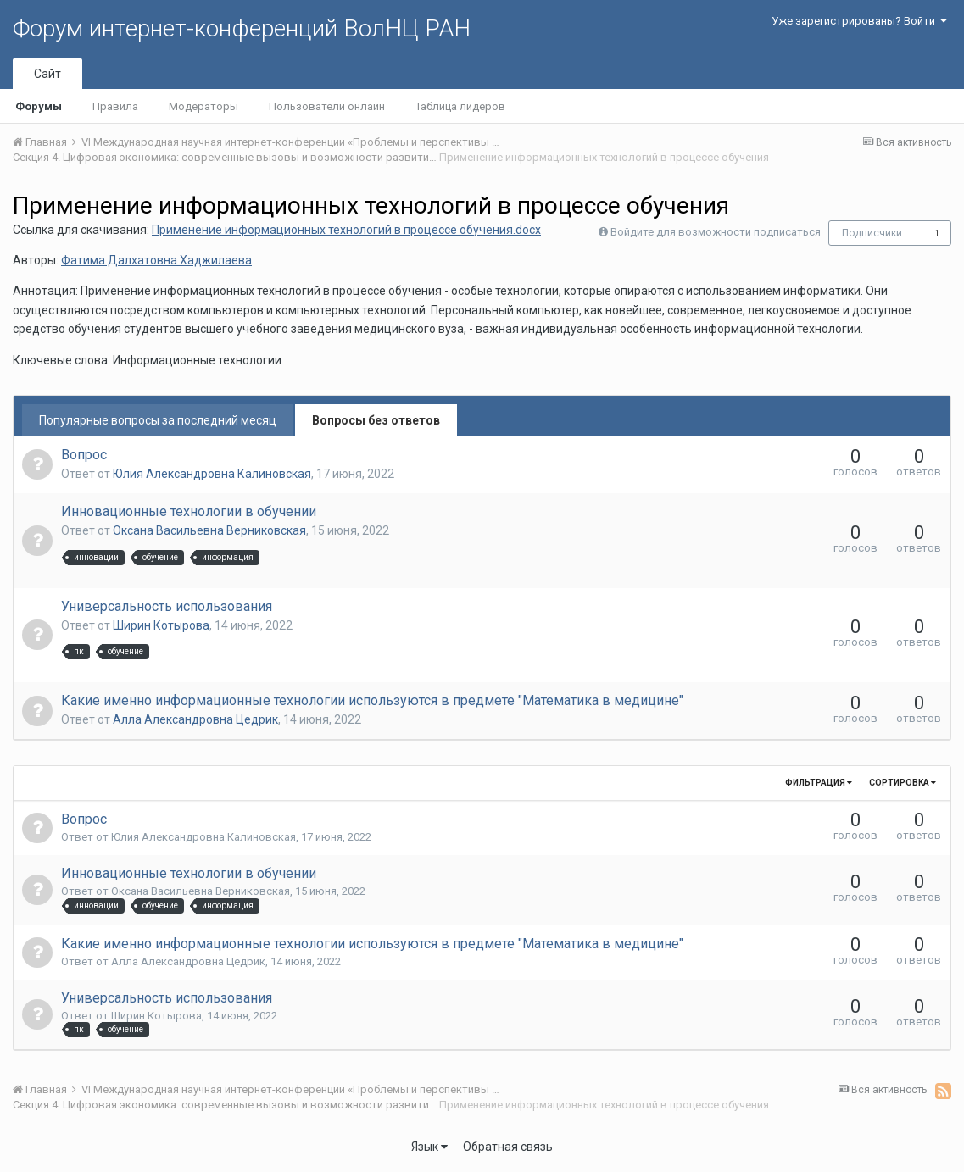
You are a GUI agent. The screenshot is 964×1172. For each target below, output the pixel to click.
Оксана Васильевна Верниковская (209, 530)
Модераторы (203, 106)
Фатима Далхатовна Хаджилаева (156, 260)
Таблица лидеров (460, 106)
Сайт (47, 74)
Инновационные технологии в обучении (188, 511)
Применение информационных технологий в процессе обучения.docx (346, 229)
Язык (429, 1146)
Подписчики (872, 233)
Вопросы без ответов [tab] (376, 420)
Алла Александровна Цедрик (195, 719)
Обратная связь (508, 1146)
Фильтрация (818, 782)
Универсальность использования (166, 606)
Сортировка (902, 782)
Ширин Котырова (161, 625)
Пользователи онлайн (327, 106)
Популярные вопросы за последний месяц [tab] (157, 420)
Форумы (38, 106)
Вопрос (84, 455)
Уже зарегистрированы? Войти (859, 20)
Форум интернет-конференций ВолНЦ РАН (242, 28)
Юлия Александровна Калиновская (212, 473)
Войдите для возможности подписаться (715, 231)
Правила (115, 106)
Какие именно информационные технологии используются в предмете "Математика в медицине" (372, 700)
